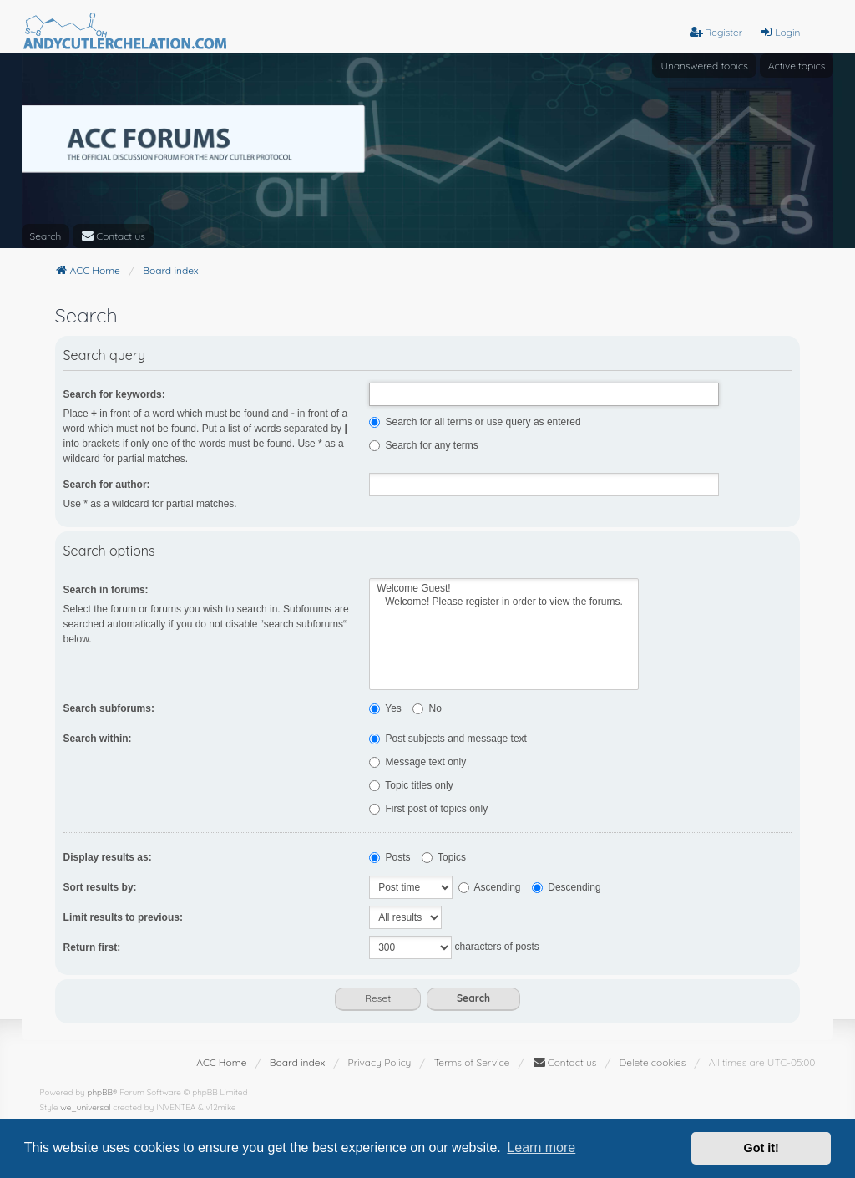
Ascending (489, 887)
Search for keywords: (114, 394)
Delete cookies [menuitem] (653, 1062)
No (427, 708)
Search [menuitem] (46, 236)
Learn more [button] (541, 1147)
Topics (444, 857)
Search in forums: (106, 590)
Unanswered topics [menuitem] (703, 65)
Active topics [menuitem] (797, 65)
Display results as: (107, 857)
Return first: (92, 947)
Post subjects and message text (448, 738)
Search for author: (106, 484)
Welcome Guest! (504, 588)
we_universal (85, 1107)
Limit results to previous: (123, 917)
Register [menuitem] (716, 32)
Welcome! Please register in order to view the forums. (504, 602)
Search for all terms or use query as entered (474, 422)
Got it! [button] (761, 1148)
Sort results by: (100, 887)
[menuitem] (113, 236)
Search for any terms (423, 445)
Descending (566, 887)
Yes (385, 708)
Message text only (417, 762)
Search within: (97, 738)
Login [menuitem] (780, 32)
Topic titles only (411, 785)
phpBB (100, 1092)
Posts (389, 857)
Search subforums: (108, 708)
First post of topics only (428, 809)
